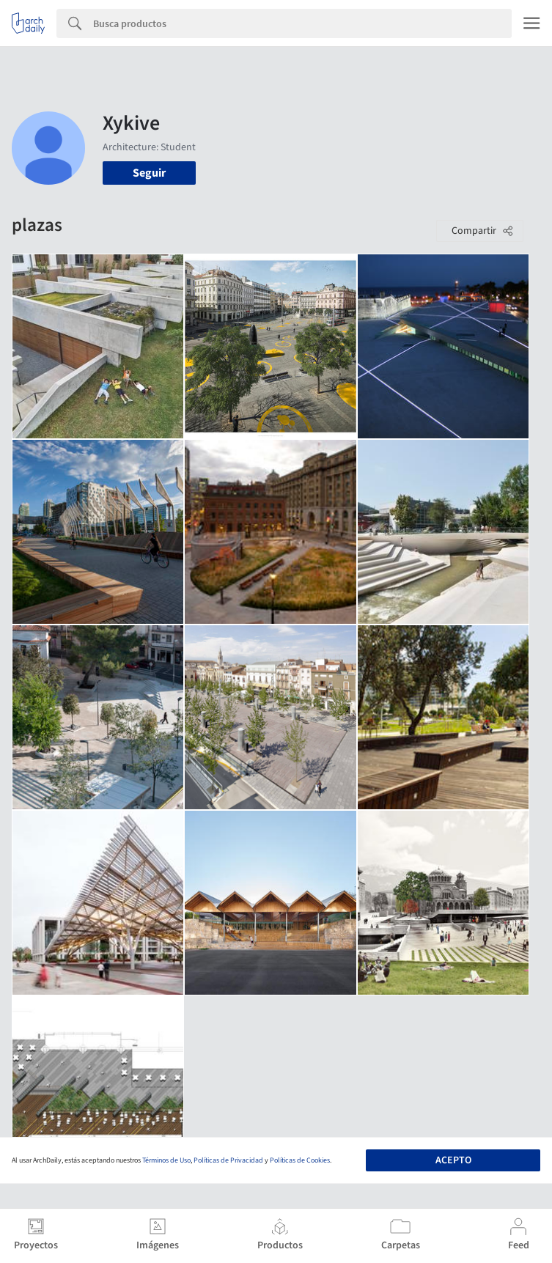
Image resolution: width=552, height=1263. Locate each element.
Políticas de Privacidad (228, 1160)
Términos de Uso (166, 1160)
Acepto (453, 1160)
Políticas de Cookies (300, 1160)
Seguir (149, 173)
